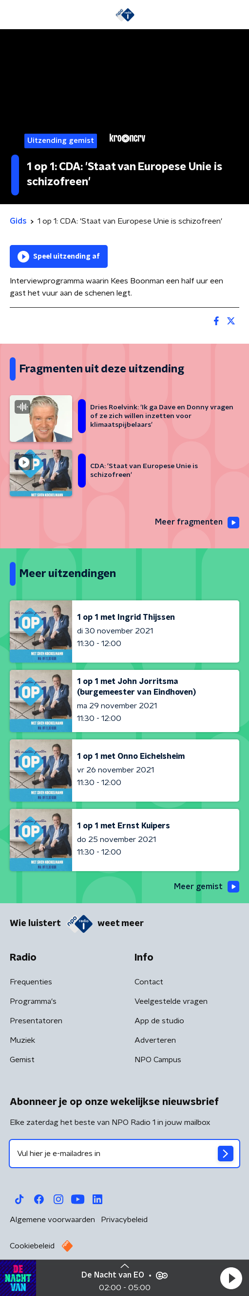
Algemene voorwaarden (52, 1220)
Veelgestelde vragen (171, 1001)
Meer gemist (206, 887)
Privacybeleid (124, 1220)
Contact (148, 982)
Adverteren (155, 1040)
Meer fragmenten (197, 522)
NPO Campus (157, 1060)
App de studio (159, 1021)
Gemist (22, 1060)
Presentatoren (36, 1021)
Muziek (22, 1040)
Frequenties (31, 982)
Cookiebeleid (32, 1246)
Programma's (33, 1001)
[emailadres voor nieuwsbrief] (124, 1153)
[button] (231, 1278)
